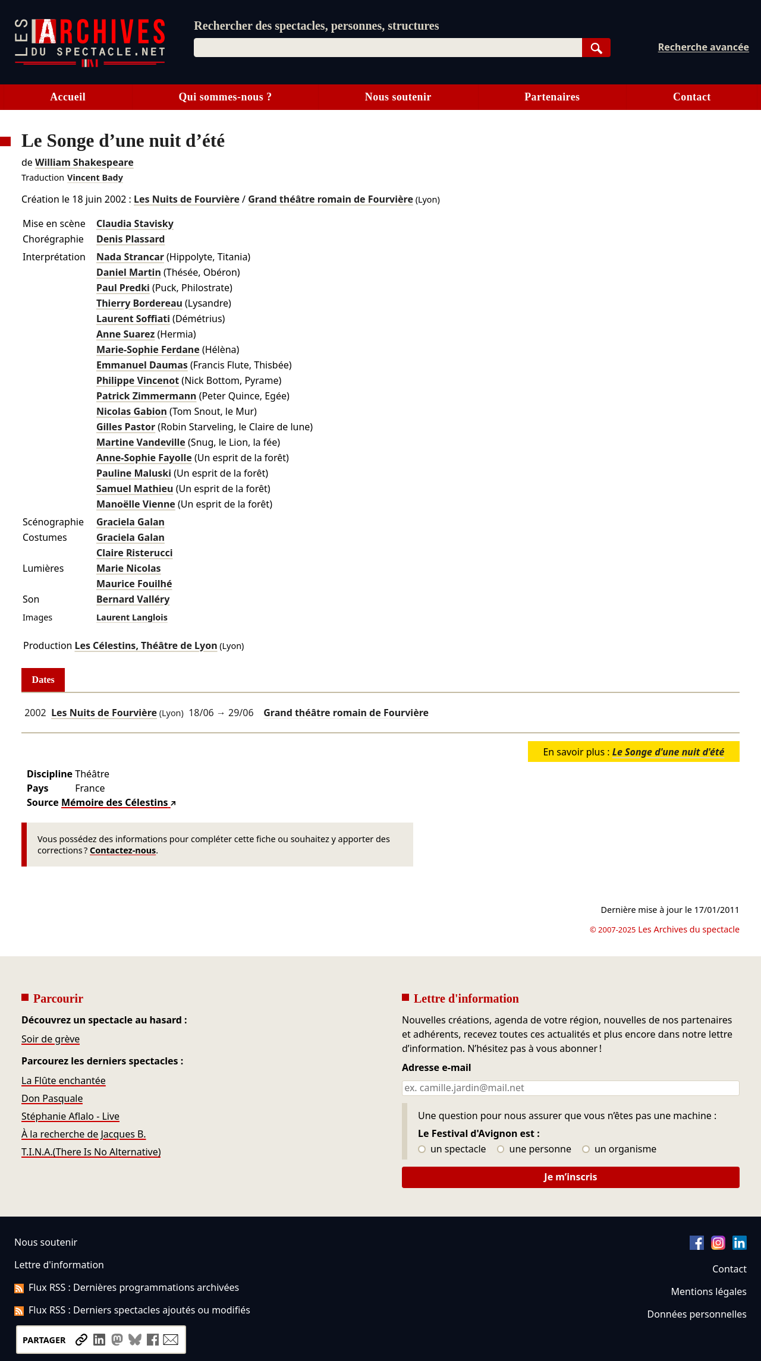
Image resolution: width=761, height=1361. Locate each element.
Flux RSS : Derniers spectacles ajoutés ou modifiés (132, 1309)
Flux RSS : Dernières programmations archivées (126, 1287)
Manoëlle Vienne (135, 504)
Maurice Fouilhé (134, 583)
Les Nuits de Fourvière (187, 199)
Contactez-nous (123, 850)
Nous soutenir (398, 97)
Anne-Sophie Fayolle (144, 457)
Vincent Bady (95, 177)
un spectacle (452, 1149)
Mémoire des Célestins (114, 802)
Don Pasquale (52, 1098)
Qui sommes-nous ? (225, 97)
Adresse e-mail (436, 1068)
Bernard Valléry (132, 599)
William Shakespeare (84, 162)
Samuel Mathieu (135, 488)
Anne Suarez (125, 334)
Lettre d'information (59, 1264)
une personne (534, 1149)
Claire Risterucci (134, 552)
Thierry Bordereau (139, 303)
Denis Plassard (130, 238)
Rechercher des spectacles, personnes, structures (316, 25)
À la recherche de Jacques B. (83, 1134)
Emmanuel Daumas (142, 364)
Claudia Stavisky (135, 223)
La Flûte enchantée (63, 1080)
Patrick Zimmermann (146, 395)
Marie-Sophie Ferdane (148, 349)
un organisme (619, 1149)
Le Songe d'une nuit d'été (668, 751)
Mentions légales (709, 1291)
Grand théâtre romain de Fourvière (330, 199)
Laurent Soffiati (133, 318)
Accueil (68, 97)
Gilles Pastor (125, 426)
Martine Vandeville (140, 442)
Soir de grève (50, 1038)
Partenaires (552, 97)
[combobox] (387, 47)
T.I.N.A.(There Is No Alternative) (91, 1151)
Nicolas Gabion (131, 411)
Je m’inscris (570, 1176)
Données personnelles (697, 1314)
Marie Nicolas (128, 568)
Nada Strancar (130, 256)
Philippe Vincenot (137, 380)
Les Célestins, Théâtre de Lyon (145, 645)
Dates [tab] (43, 680)
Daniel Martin (128, 272)
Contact (692, 97)
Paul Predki (123, 287)
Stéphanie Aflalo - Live (70, 1116)
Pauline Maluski (133, 473)
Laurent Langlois (132, 617)
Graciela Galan (130, 521)
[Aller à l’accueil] (90, 64)
